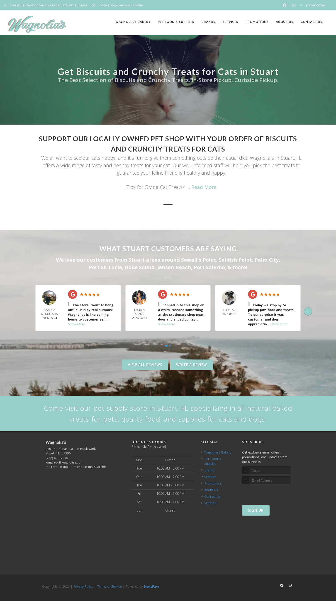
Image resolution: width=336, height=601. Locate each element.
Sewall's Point (198, 259)
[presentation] (266, 492)
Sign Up (256, 510)
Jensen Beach (174, 267)
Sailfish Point (235, 259)
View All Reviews (145, 364)
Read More (204, 186)
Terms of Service (109, 586)
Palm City (267, 259)
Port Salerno (209, 267)
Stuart (137, 259)
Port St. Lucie (105, 267)
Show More (76, 324)
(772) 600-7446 (57, 458)
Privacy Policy (83, 586)
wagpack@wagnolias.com (64, 462)
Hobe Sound (140, 267)
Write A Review (191, 364)
